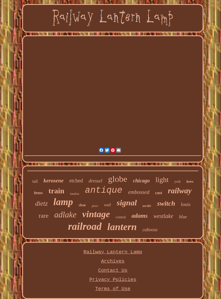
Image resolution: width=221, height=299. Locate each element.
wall (107, 205)
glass (95, 205)
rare (43, 215)
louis (185, 204)
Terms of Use (112, 289)
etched (76, 181)
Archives (113, 261)
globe (117, 179)
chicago (141, 181)
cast (158, 192)
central (121, 217)
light (162, 180)
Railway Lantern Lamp (112, 252)
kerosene (53, 181)
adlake (65, 214)
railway (180, 190)
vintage (96, 214)
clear (82, 205)
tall (35, 181)
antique (103, 190)
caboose (149, 229)
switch (166, 203)
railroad (85, 226)
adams (140, 215)
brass (38, 193)
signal (127, 202)
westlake (163, 216)
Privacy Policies (112, 279)
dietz (41, 203)
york (177, 182)
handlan (74, 193)
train (56, 191)
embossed (138, 192)
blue (183, 216)
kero (189, 181)
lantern (122, 226)
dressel (95, 181)
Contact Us (112, 270)
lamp (63, 202)
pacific (147, 205)
